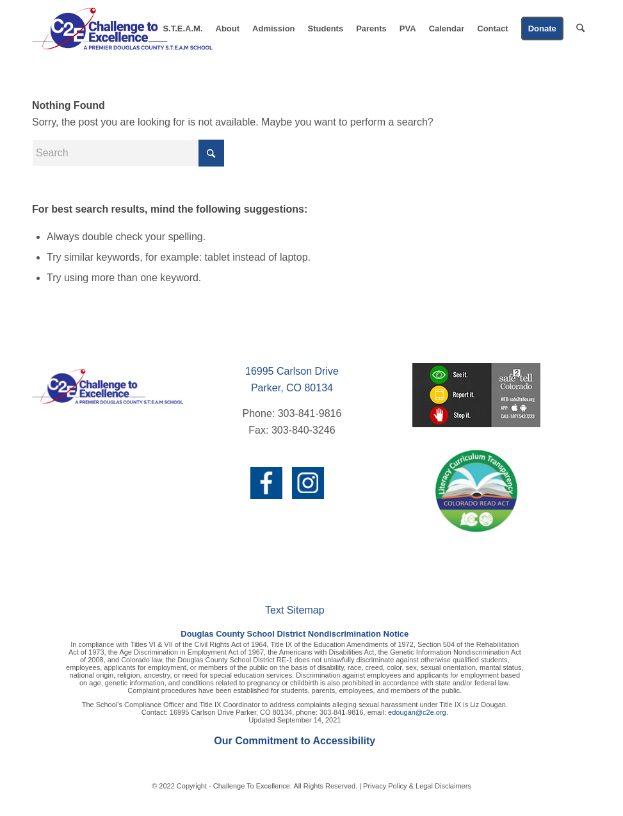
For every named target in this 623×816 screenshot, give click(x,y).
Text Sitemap (294, 610)
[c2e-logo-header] (122, 29)
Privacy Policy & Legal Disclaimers (417, 786)
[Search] (580, 29)
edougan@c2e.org (417, 712)
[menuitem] (182, 29)
